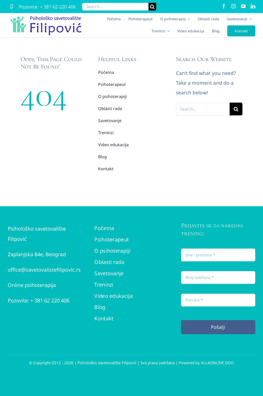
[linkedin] (253, 6)
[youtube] (243, 6)
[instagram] (233, 6)
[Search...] (115, 7)
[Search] (152, 7)
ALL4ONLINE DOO (217, 362)
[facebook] (223, 6)
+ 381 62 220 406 (58, 7)
